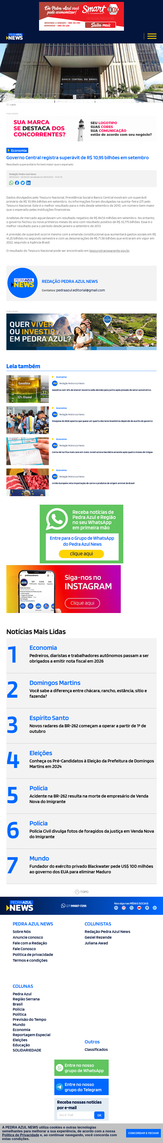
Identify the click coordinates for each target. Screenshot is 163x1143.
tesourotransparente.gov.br (109, 251)
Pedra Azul (22, 993)
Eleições (20, 1039)
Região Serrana (26, 998)
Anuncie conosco (28, 937)
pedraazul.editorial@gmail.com (80, 290)
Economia (21, 1029)
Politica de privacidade (33, 954)
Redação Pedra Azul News (107, 931)
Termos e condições (30, 960)
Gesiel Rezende (98, 937)
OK (99, 1115)
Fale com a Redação (30, 942)
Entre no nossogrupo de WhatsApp (80, 1067)
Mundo (19, 1024)
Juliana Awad (96, 942)
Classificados (96, 1049)
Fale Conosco (24, 948)
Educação (21, 1044)
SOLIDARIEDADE (27, 1050)
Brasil (18, 1004)
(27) (73, 906)
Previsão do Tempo (29, 1019)
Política (19, 1014)
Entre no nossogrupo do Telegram (79, 1086)
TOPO (81, 892)
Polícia (19, 1009)
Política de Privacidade (20, 1135)
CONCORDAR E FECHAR (143, 1133)
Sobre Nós (22, 931)
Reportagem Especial (32, 1034)
